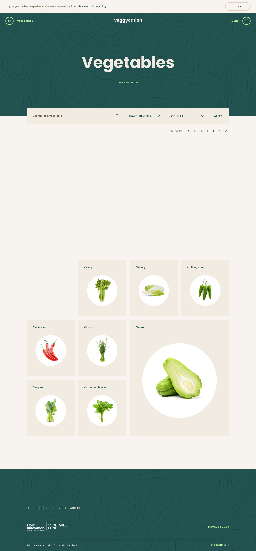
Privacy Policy (218, 527)
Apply (218, 115)
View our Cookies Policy (92, 6)
